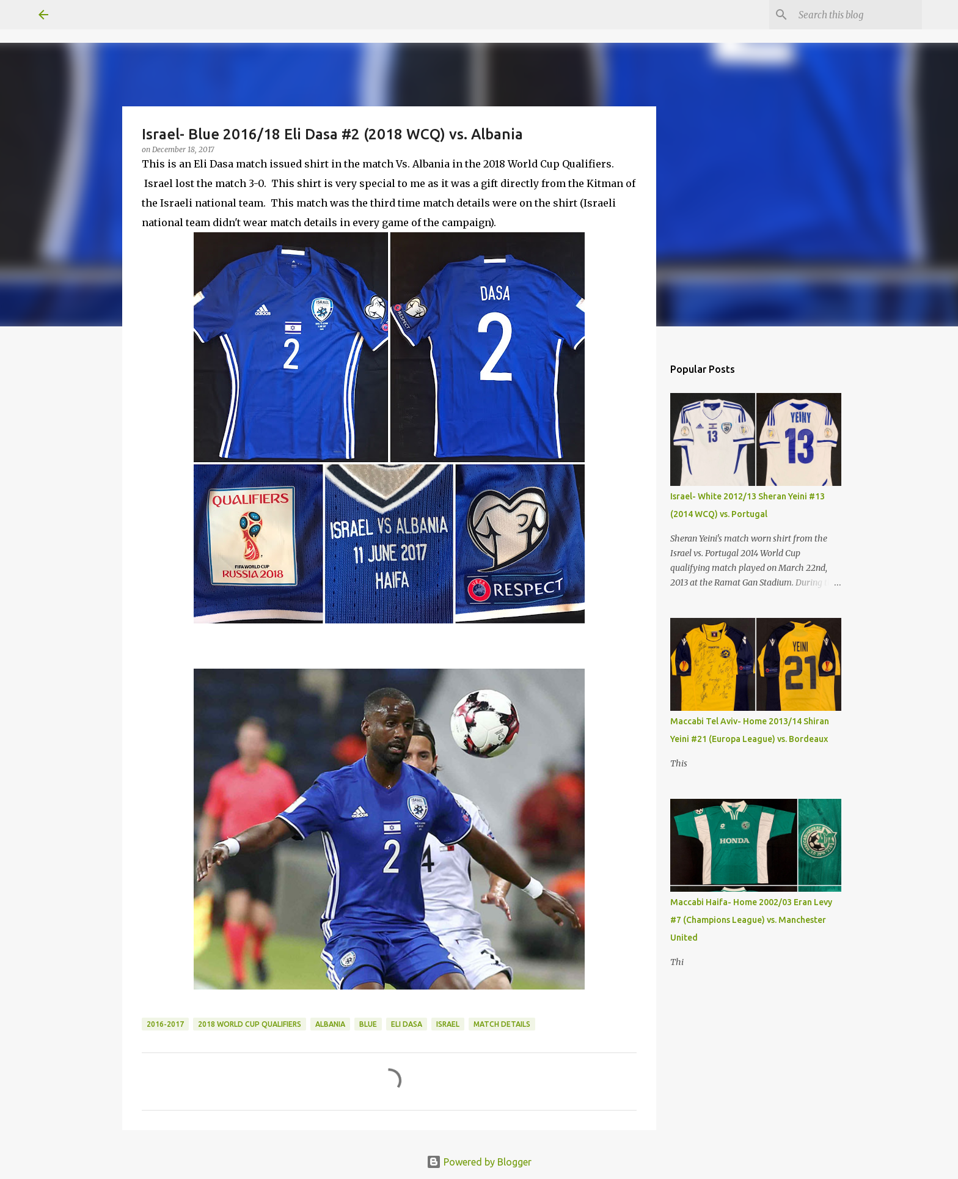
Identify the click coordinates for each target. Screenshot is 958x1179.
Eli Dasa (406, 1024)
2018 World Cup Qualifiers (249, 1024)
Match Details (502, 1024)
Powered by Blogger (479, 1161)
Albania (330, 1024)
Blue (368, 1024)
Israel (447, 1024)
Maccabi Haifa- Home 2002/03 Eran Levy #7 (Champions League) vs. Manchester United (751, 919)
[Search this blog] (858, 14)
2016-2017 (165, 1024)
